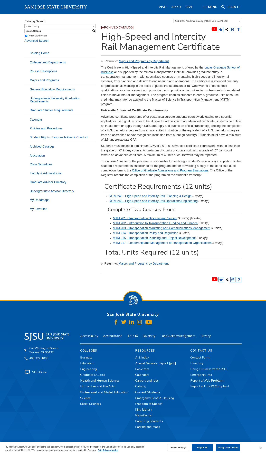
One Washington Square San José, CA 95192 (43, 350)
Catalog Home (39, 53)
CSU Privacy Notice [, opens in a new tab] (108, 450)
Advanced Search (36, 40)
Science (85, 398)
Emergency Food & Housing (154, 398)
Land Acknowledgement (178, 336)
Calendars (142, 375)
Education (87, 363)
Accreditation (112, 336)
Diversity (149, 336)
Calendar (36, 119)
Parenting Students (149, 421)
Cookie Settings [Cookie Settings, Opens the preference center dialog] (178, 447)
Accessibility (89, 336)
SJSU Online (39, 372)
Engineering (88, 369)
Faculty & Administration (46, 173)
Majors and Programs (44, 80)
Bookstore (142, 369)
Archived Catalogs (42, 146)
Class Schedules (41, 164)
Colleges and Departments (48, 62)
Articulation (37, 155)
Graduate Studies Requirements (51, 110)
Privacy (205, 336)
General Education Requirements (52, 89)
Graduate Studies (92, 375)
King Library (143, 410)
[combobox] (207, 21)
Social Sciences (90, 404)
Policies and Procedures (46, 128)
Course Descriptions (43, 71)
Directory (196, 363)
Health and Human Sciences (99, 381)
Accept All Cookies (228, 447)
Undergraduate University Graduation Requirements (55, 100)
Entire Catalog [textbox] (32, 26)
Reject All (202, 447)
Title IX (132, 336)
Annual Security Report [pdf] (155, 363)
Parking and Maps (147, 427)
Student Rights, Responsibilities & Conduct (59, 137)
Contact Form (199, 357)
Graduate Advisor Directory (48, 182)
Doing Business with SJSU (208, 369)
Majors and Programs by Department (144, 61)
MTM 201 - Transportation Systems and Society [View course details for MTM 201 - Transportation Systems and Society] (145, 218)
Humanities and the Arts (97, 386)
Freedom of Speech (148, 404)
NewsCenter (144, 415)
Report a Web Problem (206, 381)
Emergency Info (201, 375)
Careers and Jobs (147, 381)
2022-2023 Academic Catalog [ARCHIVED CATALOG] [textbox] (201, 21)
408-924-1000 (38, 358)
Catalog (140, 386)
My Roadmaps (39, 200)
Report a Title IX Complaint (209, 386)
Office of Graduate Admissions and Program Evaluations (170, 170)
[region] (163, 7)
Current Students (147, 392)
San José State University (55, 7)
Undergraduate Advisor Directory (52, 191)
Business (86, 357)
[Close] (260, 448)
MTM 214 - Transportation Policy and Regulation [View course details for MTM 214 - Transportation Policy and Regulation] (145, 233)
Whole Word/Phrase (38, 36)
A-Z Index (142, 357)
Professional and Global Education (104, 392)
